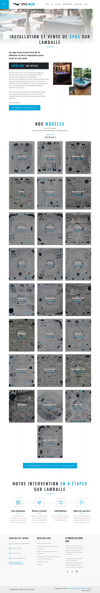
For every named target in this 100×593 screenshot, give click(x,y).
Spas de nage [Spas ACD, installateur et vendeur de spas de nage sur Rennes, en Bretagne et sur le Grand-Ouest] (58, 4)
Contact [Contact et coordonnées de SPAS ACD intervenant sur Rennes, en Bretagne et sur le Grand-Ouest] (86, 4)
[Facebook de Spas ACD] (67, 572)
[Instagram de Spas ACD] (72, 572)
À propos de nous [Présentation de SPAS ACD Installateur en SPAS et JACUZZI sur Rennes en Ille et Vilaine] (78, 4)
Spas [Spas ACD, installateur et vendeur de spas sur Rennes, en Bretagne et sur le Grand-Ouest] (52, 4)
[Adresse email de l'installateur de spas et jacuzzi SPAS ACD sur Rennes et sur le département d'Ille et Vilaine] (22, 558)
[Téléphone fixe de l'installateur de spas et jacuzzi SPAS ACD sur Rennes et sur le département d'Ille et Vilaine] (22, 548)
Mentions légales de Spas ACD (23, 589)
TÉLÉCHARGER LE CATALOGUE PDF (25, 108)
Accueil (47, 4)
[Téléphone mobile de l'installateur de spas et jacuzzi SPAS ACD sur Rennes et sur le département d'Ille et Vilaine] (22, 553)
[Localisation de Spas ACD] (22, 543)
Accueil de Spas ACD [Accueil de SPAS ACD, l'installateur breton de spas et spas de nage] (44, 543)
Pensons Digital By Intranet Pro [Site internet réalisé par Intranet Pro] (77, 588)
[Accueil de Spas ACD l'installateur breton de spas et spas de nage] (23, 4)
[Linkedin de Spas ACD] (77, 572)
